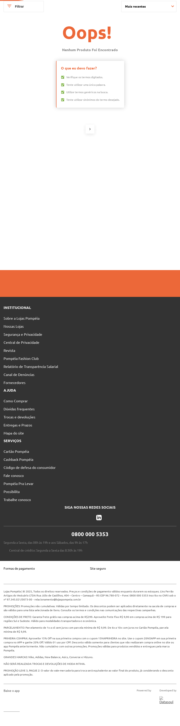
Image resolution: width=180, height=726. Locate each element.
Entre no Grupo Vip (145, 5)
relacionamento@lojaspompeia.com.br (57, 635)
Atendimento (95, 5)
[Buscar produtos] (112, 14)
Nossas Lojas (67, 5)
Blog (118, 5)
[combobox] (91, 13)
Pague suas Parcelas (35, 5)
